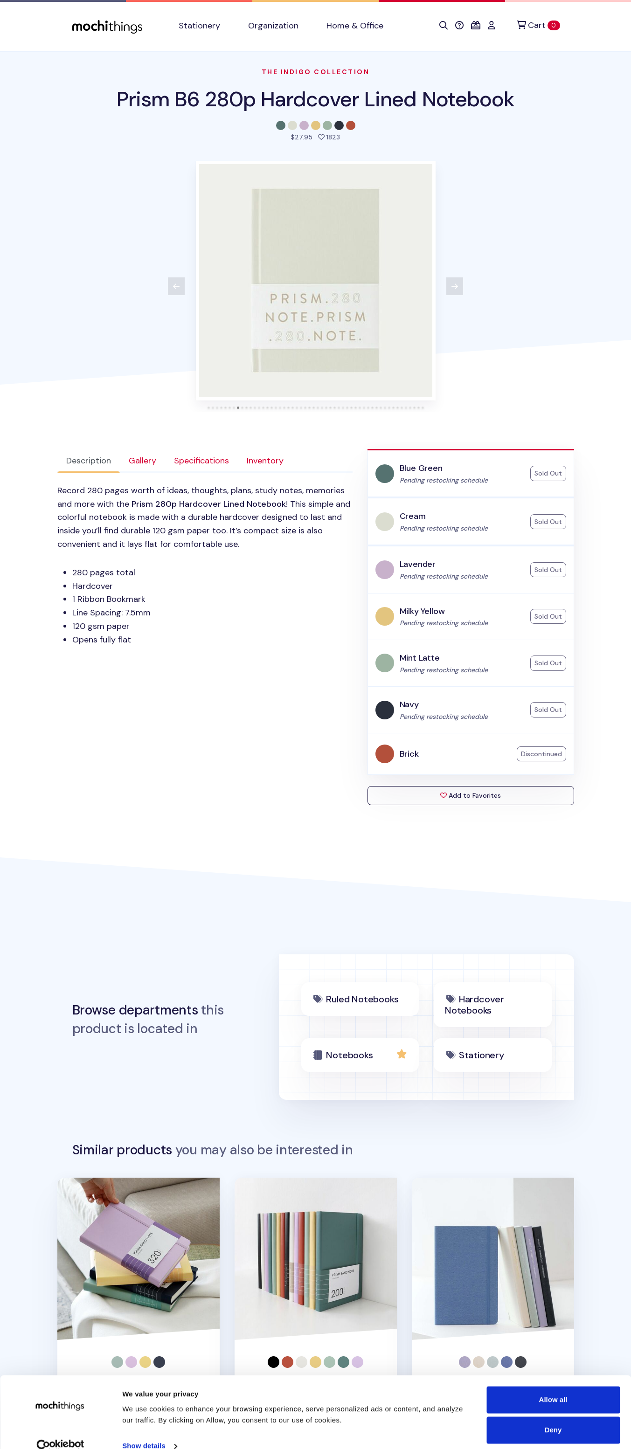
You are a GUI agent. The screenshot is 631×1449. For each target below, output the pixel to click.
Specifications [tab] (201, 460)
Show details (144, 1431)
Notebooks (349, 1055)
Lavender (418, 564)
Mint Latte (420, 657)
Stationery (481, 1055)
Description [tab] (88, 460)
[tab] (209, 408)
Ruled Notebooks (362, 999)
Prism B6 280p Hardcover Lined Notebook (316, 99)
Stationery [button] (199, 25)
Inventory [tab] (265, 460)
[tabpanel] (205, 565)
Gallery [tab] (142, 460)
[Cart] (538, 25)
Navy (409, 704)
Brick (409, 753)
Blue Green (421, 468)
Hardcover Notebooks (474, 1004)
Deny (553, 1415)
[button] (443, 25)
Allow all (553, 1384)
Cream (413, 516)
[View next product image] (454, 286)
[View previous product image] (176, 286)
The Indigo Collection (316, 72)
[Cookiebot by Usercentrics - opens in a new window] (60, 1431)
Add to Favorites (470, 795)
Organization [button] (273, 25)
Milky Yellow (422, 611)
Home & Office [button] (354, 25)
